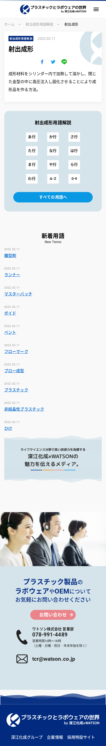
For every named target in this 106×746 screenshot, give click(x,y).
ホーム (9, 25)
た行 (31, 151)
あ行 (31, 137)
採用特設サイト (81, 737)
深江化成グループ (27, 737)
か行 (53, 137)
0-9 (74, 178)
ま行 (31, 164)
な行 (53, 151)
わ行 (31, 178)
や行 (53, 164)
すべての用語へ (53, 197)
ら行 (74, 164)
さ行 (74, 137)
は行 (74, 151)
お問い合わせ (53, 615)
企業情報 (55, 737)
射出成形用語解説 (39, 25)
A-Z (53, 178)
